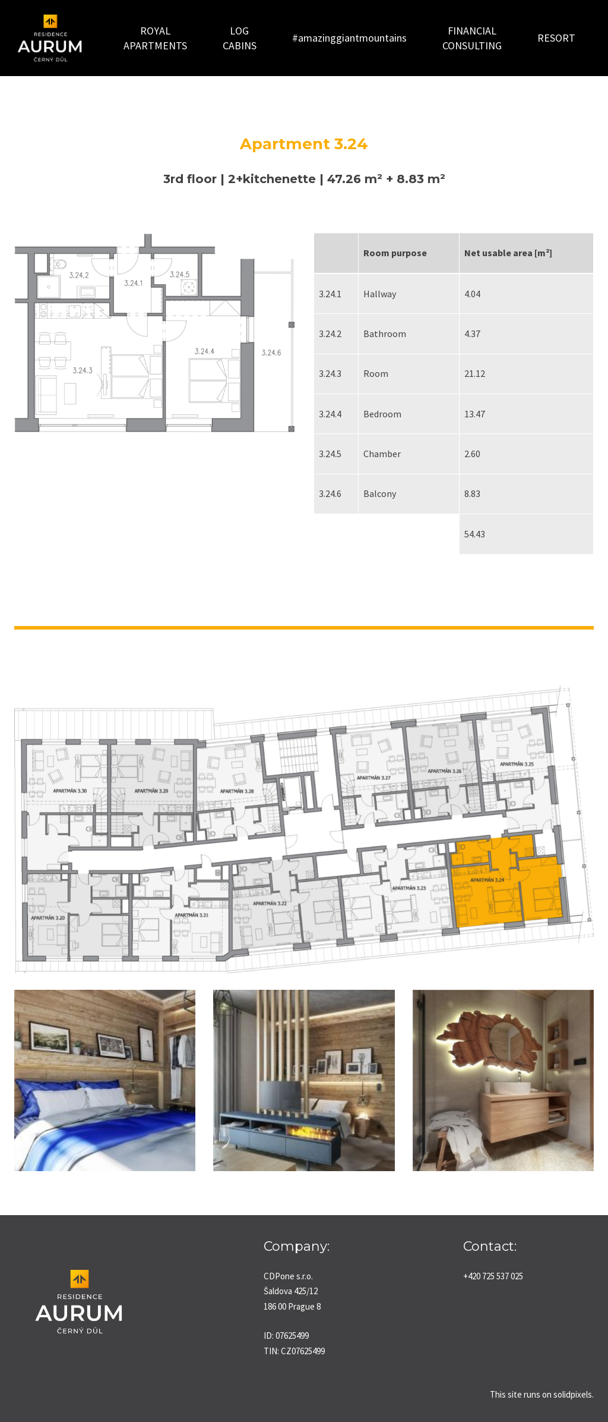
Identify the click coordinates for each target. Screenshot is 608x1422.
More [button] (503, 33)
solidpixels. (573, 1390)
